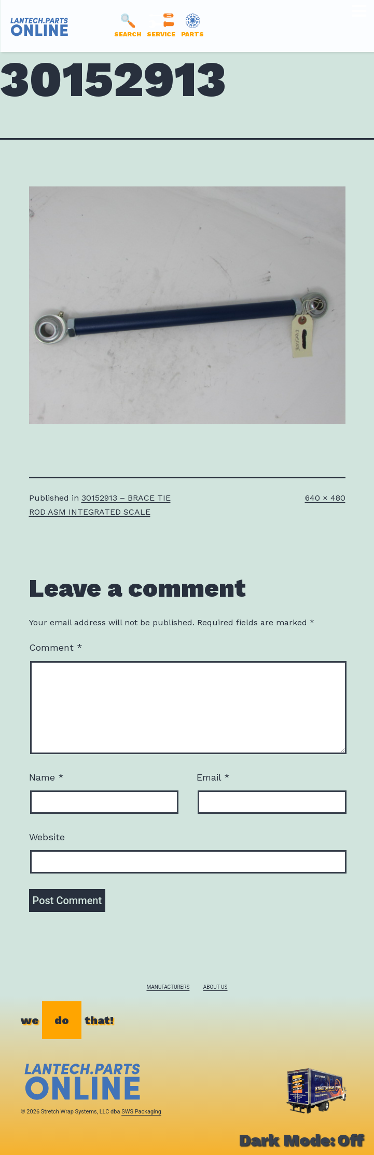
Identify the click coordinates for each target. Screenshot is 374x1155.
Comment (55, 647)
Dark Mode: (301, 1139)
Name (46, 777)
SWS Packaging (141, 1111)
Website (47, 836)
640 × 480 (325, 498)
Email (213, 777)
